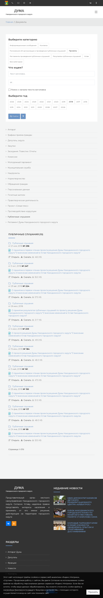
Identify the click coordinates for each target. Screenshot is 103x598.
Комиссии (12, 157)
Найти (14, 116)
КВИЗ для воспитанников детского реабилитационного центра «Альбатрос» (82, 501)
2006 (63, 107)
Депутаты (12, 557)
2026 (12, 102)
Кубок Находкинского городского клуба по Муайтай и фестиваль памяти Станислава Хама (82, 513)
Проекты (73, 51)
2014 (18, 107)
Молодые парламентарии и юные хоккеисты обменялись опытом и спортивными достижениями (82, 527)
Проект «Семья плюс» (18, 206)
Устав (86, 56)
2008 (47, 107)
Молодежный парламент (19, 162)
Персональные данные (19, 189)
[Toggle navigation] (96, 12)
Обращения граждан (18, 184)
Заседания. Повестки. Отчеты (22, 151)
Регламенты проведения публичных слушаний (30, 56)
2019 (63, 102)
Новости (12, 568)
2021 (49, 102)
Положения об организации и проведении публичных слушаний (38, 51)
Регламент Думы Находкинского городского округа (33, 222)
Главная (9, 22)
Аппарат (12, 129)
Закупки (12, 146)
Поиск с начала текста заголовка (28, 90)
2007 (55, 107)
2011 (32, 107)
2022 (42, 102)
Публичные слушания (22, 243)
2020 (56, 102)
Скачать (27, 257)
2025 (19, 102)
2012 (26, 107)
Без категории (16, 62)
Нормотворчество (16, 178)
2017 (78, 102)
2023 (34, 102)
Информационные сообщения (23, 45)
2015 (11, 107)
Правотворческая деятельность (23, 200)
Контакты (44, 45)
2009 (40, 107)
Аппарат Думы (15, 552)
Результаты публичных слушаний (67, 56)
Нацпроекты (14, 173)
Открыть (15, 257)
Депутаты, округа (16, 140)
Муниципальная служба (19, 168)
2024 (27, 102)
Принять (93, 592)
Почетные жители (16, 195)
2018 (71, 102)
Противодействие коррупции (22, 211)
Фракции (12, 563)
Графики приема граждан (20, 135)
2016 (85, 102)
